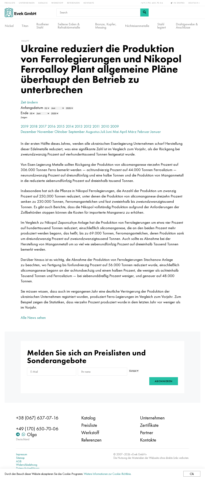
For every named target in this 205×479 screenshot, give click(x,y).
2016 (52, 126)
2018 (34, 126)
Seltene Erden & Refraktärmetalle (69, 26)
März (133, 132)
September (77, 132)
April (124, 132)
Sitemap (21, 458)
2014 (70, 126)
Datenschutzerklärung (28, 468)
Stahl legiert (161, 26)
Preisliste (10, 3)
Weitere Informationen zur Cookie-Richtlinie (107, 474)
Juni (109, 132)
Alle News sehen (34, 318)
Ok (192, 473)
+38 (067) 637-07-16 (38, 418)
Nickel (9, 25)
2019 (25, 126)
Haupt (26, 41)
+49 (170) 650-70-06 (152, 3)
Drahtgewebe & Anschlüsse (187, 26)
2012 (88, 126)
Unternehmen (27, 3)
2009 (115, 126)
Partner (146, 432)
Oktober (61, 132)
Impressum (22, 454)
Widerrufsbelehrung (27, 465)
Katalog (43, 3)
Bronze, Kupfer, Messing (105, 26)
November (46, 132)
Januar (156, 132)
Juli (103, 132)
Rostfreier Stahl (42, 26)
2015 (61, 126)
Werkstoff (58, 3)
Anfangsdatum (32, 108)
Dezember (29, 132)
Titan (25, 25)
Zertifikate (149, 425)
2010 (106, 126)
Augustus (93, 132)
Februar (144, 132)
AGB (19, 461)
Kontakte (89, 3)
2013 (79, 126)
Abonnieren (163, 382)
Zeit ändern (30, 102)
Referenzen (73, 3)
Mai (116, 132)
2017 (43, 126)
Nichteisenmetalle (137, 25)
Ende (25, 113)
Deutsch (194, 3)
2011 (97, 126)
